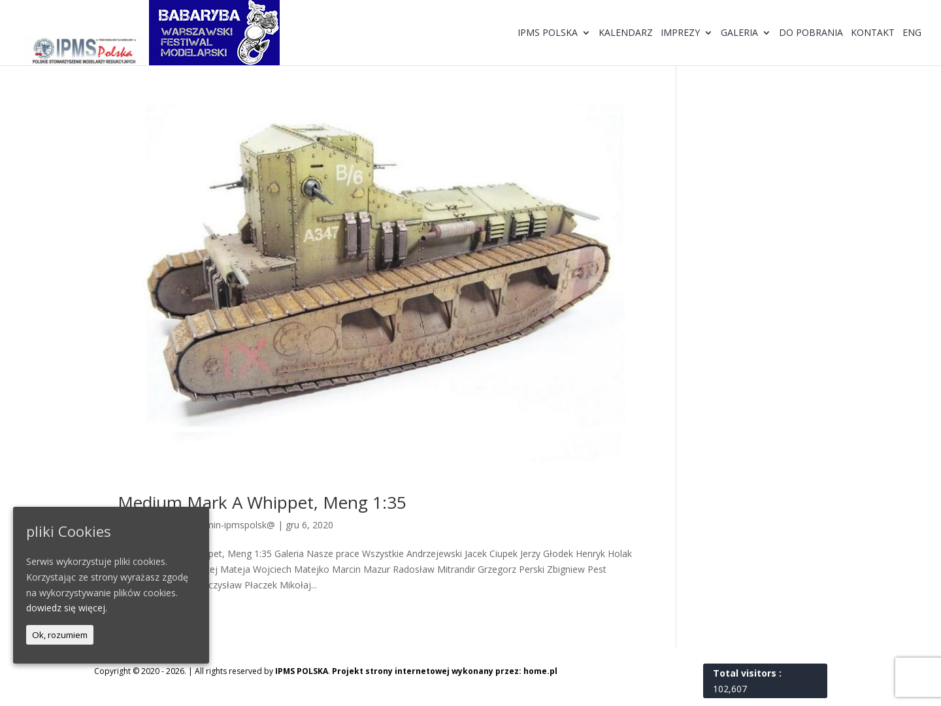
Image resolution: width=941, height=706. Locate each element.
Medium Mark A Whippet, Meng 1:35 (262, 502)
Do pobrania (811, 33)
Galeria (739, 33)
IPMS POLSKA (301, 671)
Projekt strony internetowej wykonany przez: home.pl (444, 671)
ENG (911, 33)
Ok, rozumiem (60, 635)
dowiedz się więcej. (66, 608)
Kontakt (873, 33)
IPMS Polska (548, 33)
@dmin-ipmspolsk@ (233, 525)
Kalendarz (626, 33)
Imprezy (680, 33)
